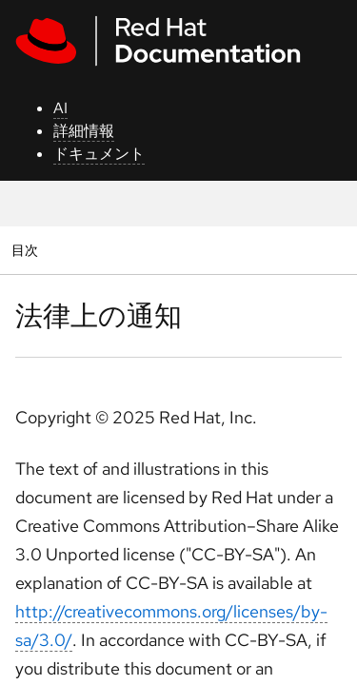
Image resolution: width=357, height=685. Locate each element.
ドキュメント (99, 154)
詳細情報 (83, 131)
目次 (27, 250)
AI (60, 108)
